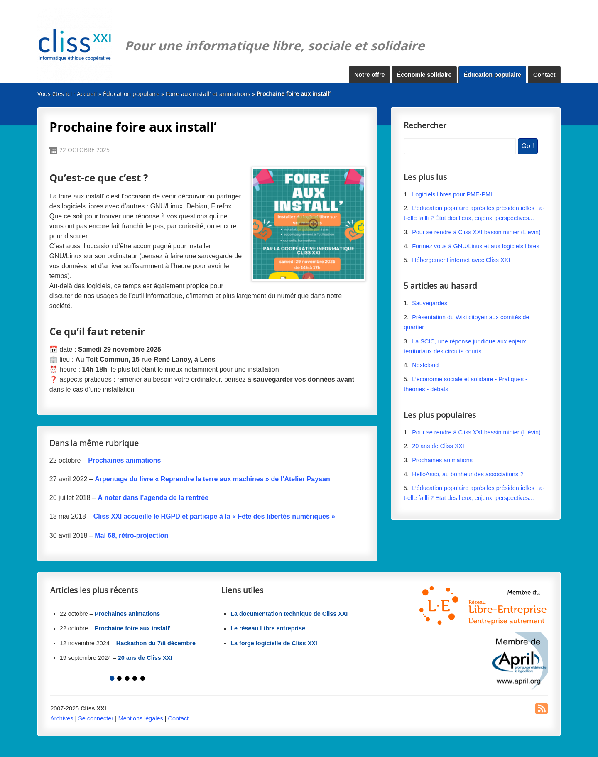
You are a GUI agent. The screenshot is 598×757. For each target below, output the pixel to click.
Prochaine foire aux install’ (133, 628)
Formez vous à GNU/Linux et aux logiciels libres (475, 246)
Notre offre (369, 74)
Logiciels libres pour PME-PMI (452, 194)
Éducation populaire (492, 74)
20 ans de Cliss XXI (438, 446)
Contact (544, 74)
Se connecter (95, 718)
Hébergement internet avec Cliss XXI (461, 260)
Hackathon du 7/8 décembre (156, 643)
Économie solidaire (424, 74)
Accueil (87, 94)
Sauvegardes (429, 303)
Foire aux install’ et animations (208, 94)
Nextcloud (425, 365)
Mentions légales (140, 718)
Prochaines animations (442, 460)
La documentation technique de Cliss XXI (289, 613)
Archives (61, 718)
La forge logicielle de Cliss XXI (273, 643)
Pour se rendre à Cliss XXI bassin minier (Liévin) (476, 232)
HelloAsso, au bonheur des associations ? (468, 474)
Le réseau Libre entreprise (267, 628)
